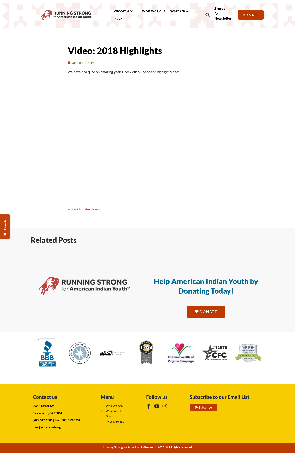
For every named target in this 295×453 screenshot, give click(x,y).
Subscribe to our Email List (220, 397)
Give (118, 19)
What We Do (153, 11)
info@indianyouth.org (47, 427)
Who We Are (125, 11)
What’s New (179, 11)
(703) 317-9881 (42, 420)
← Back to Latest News (84, 209)
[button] (208, 15)
